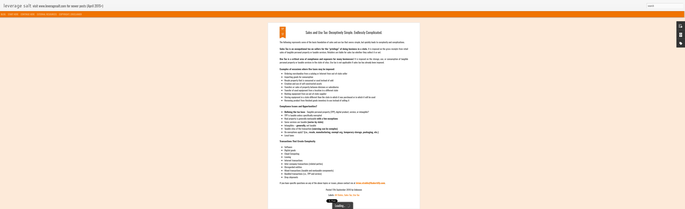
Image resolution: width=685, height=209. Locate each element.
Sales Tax (348, 118)
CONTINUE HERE (28, 14)
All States (339, 118)
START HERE (13, 14)
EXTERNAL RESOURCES (47, 14)
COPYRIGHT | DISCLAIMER (70, 14)
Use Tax (356, 118)
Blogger (360, 206)
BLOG (3, 14)
